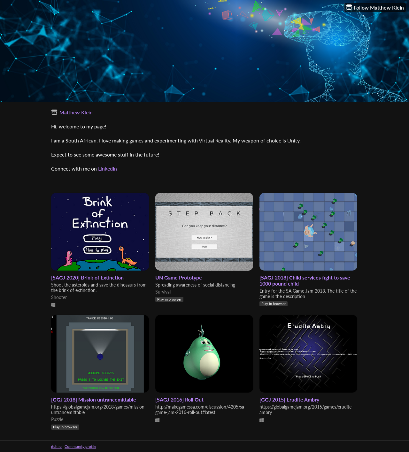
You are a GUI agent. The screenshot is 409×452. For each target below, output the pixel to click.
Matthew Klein (76, 112)
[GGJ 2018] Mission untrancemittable (93, 399)
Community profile (80, 446)
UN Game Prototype (178, 277)
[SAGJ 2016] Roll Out (179, 399)
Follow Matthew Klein (375, 7)
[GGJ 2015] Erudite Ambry (289, 399)
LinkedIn (107, 168)
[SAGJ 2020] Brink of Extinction (87, 277)
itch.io (56, 446)
